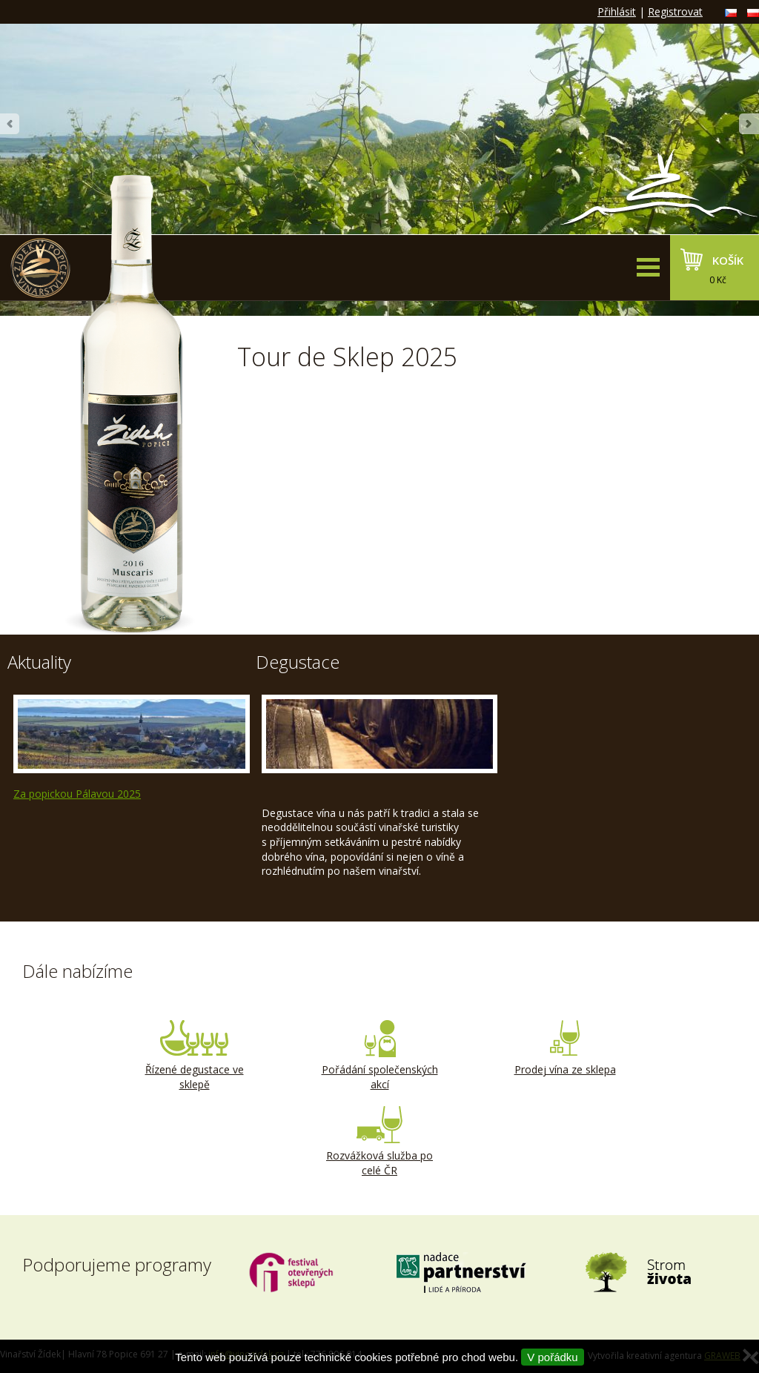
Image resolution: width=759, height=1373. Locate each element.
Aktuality (39, 661)
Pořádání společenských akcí (379, 1055)
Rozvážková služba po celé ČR (379, 1141)
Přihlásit (616, 11)
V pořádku (552, 1357)
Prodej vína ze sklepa (565, 1048)
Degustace (297, 661)
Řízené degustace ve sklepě (194, 1055)
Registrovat (675, 11)
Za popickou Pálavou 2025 (77, 794)
